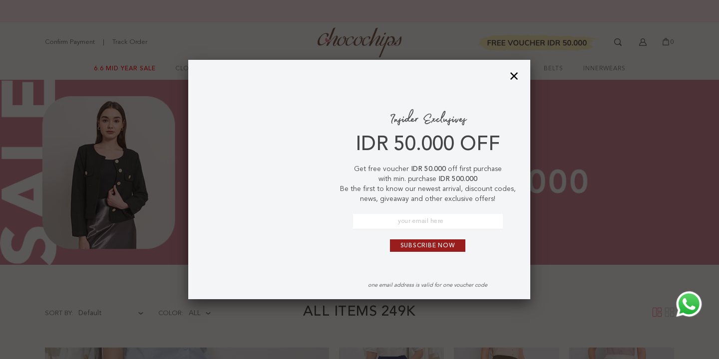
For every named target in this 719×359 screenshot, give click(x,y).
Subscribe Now (427, 246)
